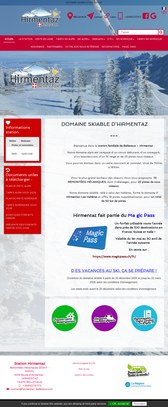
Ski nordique (125, 39)
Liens (113, 17)
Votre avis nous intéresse (82, 47)
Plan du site (84, 369)
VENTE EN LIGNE (44, 39)
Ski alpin (83, 39)
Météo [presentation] (12, 141)
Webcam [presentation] (25, 141)
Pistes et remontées (22, 145)
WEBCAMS (98, 39)
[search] (138, 32)
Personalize (139, 404)
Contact (98, 17)
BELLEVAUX (80, 17)
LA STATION (25, 39)
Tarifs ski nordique (149, 39)
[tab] (12, 141)
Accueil (9, 39)
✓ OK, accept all (119, 403)
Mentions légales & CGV (84, 363)
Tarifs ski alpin (65, 39)
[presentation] (9, 145)
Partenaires (55, 47)
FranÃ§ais (164, 8)
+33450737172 (31, 385)
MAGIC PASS (129, 47)
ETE (111, 39)
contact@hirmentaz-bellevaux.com (32, 389)
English (164, 12)
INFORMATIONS (110, 47)
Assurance (37, 47)
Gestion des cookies (84, 375)
